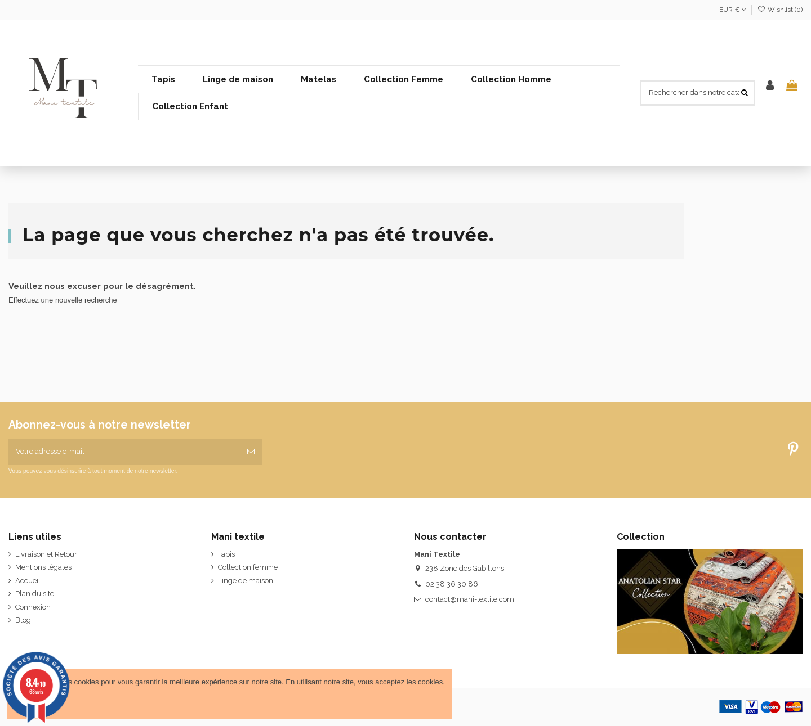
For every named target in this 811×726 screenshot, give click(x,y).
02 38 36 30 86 (451, 584)
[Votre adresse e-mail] (124, 452)
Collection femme (248, 567)
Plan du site (34, 593)
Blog (23, 620)
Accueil (28, 580)
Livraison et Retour (46, 554)
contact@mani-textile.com (469, 599)
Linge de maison (245, 580)
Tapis (226, 554)
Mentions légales (43, 567)
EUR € (732, 9)
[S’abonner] (251, 452)
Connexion (33, 607)
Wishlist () (780, 9)
